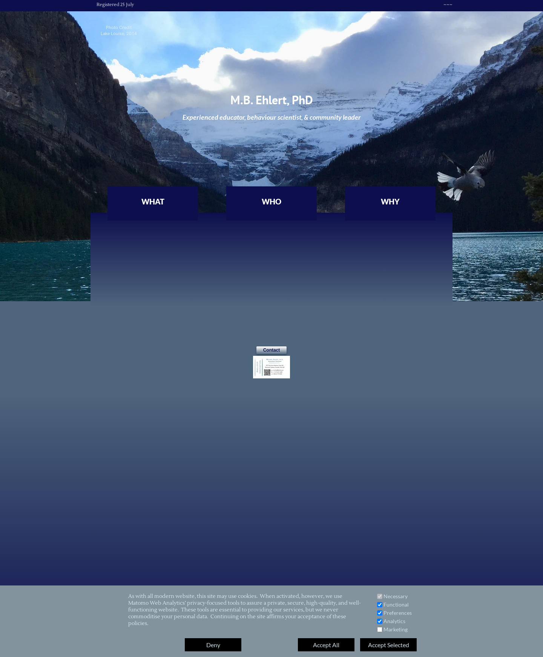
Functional (396, 604)
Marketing (395, 629)
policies (137, 623)
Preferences (397, 613)
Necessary (395, 596)
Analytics (394, 621)
